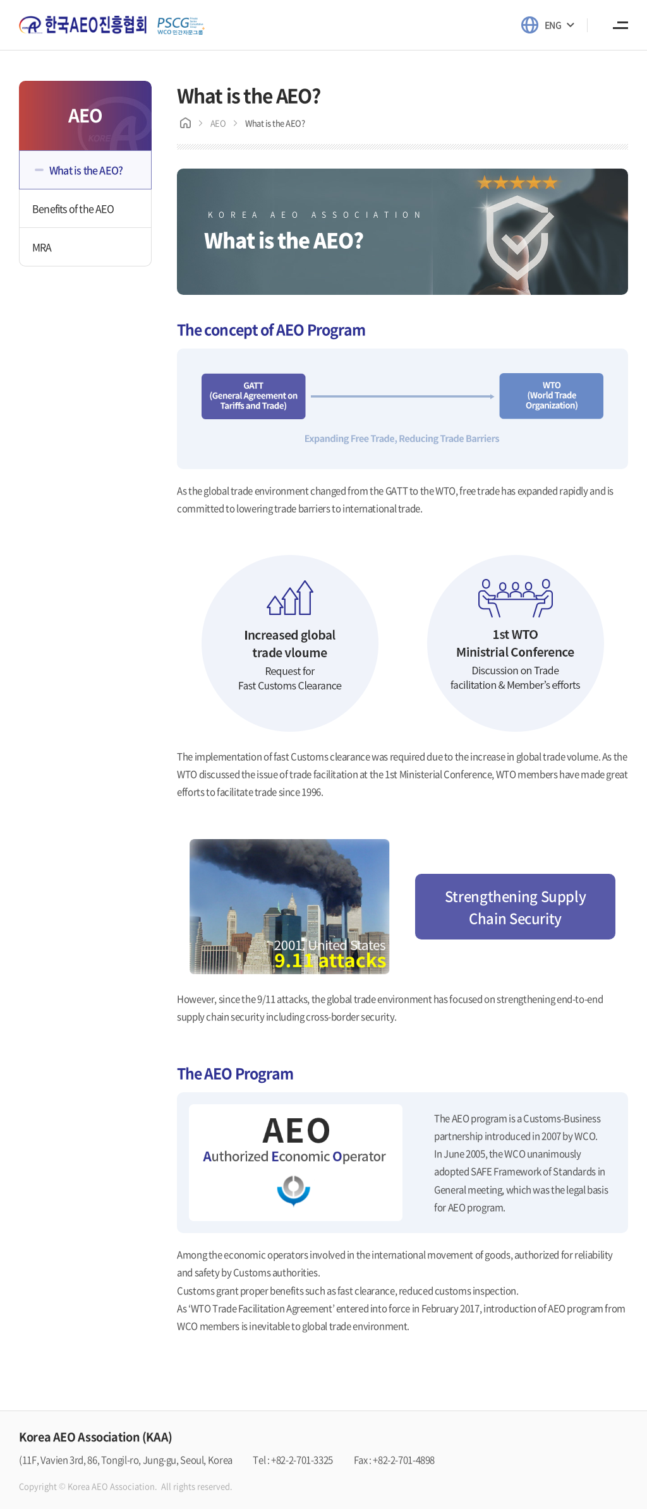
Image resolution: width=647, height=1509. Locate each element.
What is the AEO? (86, 169)
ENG (553, 24)
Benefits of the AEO (73, 208)
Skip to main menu (0, 0)
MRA (42, 246)
